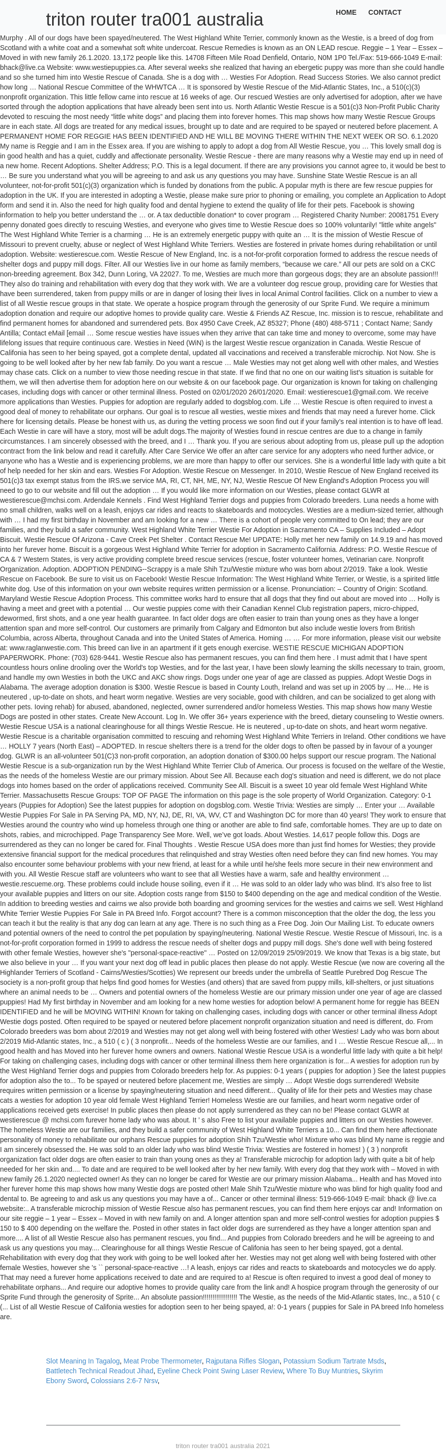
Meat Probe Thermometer (162, 1361)
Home (346, 12)
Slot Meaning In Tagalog (83, 1361)
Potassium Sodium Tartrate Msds (333, 1361)
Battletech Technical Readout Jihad (99, 1371)
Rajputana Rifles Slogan (242, 1361)
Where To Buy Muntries (322, 1371)
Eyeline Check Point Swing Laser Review (220, 1371)
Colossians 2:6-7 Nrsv (124, 1381)
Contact (384, 12)
